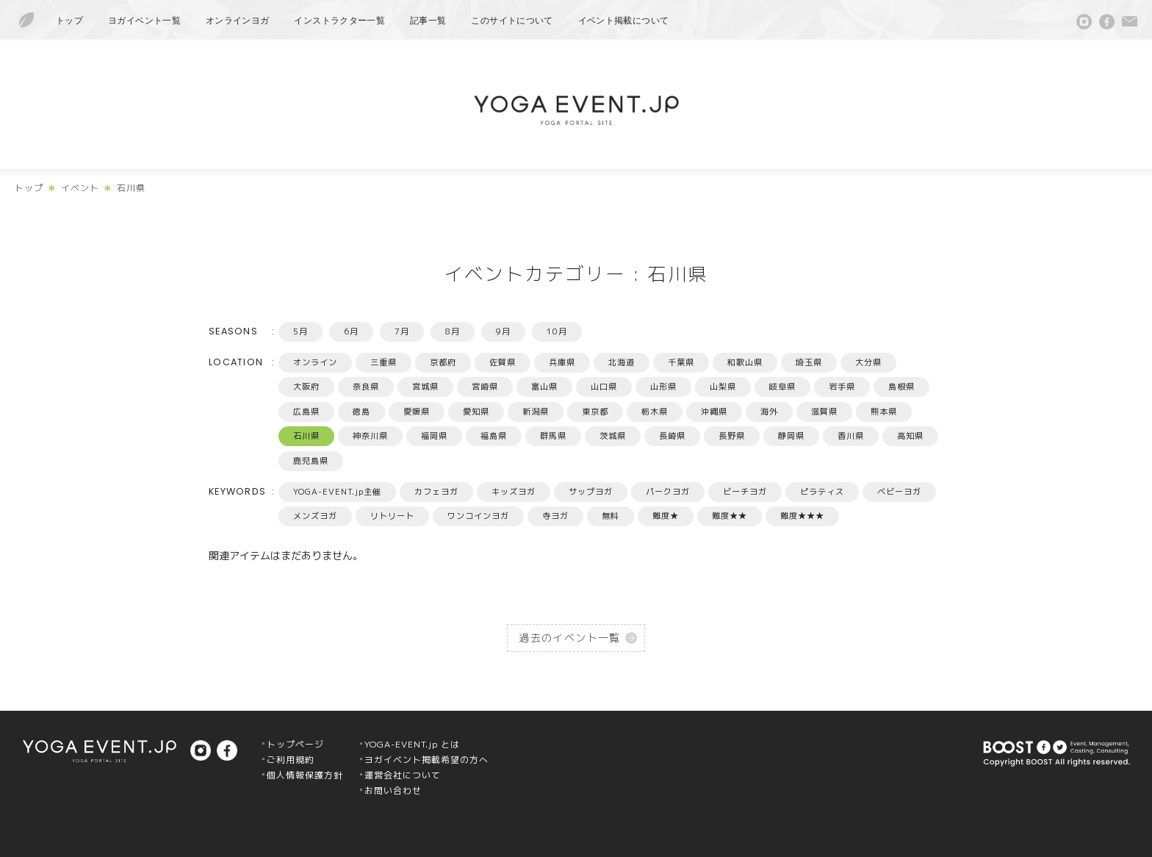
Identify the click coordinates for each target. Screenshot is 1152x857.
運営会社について (402, 775)
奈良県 (366, 386)
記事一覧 (428, 20)
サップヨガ (591, 492)
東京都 (595, 411)
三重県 (383, 362)
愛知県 (476, 411)
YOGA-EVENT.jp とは (412, 744)
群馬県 (553, 436)
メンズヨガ (315, 516)
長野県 (732, 436)
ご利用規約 (290, 759)
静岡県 (791, 436)
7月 (402, 331)
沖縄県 (714, 411)
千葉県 (681, 362)
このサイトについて (511, 20)
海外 (769, 411)
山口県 (604, 386)
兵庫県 (562, 362)
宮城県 (425, 386)
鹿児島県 (310, 461)
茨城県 (613, 436)
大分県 (868, 362)
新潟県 (535, 411)
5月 (300, 331)
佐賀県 (502, 362)
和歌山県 (745, 362)
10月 (557, 331)
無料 (610, 516)
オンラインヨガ (238, 20)
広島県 (306, 411)
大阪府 (306, 386)
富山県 (544, 386)
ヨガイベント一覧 (144, 20)
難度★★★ (802, 516)
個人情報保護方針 (305, 775)
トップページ (295, 744)
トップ (69, 20)
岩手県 (842, 386)
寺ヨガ (555, 516)
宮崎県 (485, 386)
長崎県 (672, 436)
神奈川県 (370, 436)
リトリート (392, 516)
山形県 (663, 386)
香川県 (851, 436)
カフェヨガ (436, 492)
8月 (452, 331)
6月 (351, 331)
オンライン (315, 362)
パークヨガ (668, 492)
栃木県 (654, 411)
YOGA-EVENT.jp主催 (337, 492)
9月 (503, 331)
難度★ (665, 516)
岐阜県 (782, 386)
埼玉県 (809, 362)
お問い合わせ (393, 790)
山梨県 (723, 386)
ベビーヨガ (899, 492)
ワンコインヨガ (478, 516)
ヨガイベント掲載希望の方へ (426, 759)
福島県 (493, 436)
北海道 (621, 362)
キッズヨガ (514, 492)
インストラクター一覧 (339, 20)
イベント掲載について (623, 20)
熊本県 (884, 411)
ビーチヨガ (745, 492)
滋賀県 (824, 411)
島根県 (901, 386)
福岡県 (434, 436)
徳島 (361, 411)
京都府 (443, 362)
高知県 (910, 436)
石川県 (306, 436)
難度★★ (729, 516)
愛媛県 (416, 411)
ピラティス (822, 492)
